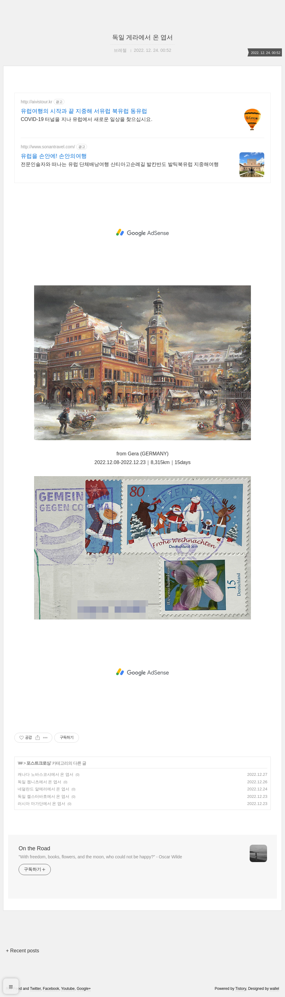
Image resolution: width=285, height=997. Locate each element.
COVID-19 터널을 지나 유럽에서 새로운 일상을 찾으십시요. (86, 119)
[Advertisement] (142, 232)
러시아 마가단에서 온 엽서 (41, 803)
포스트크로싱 (38, 763)
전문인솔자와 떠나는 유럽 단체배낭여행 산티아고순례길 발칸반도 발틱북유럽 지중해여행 (120, 164)
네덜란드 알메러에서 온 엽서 (43, 789)
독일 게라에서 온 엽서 (142, 37)
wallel (274, 988)
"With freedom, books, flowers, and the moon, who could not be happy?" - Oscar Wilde (100, 856)
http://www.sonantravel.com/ (48, 146)
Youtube (68, 988)
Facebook (51, 988)
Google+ (84, 988)
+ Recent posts (22, 950)
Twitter (35, 988)
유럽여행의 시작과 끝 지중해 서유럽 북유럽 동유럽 (84, 111)
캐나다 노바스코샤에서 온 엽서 (45, 774)
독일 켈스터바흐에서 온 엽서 (43, 796)
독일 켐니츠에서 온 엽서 (39, 782)
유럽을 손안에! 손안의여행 (54, 156)
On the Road (34, 848)
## (20, 763)
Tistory (240, 988)
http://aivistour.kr (36, 101)
